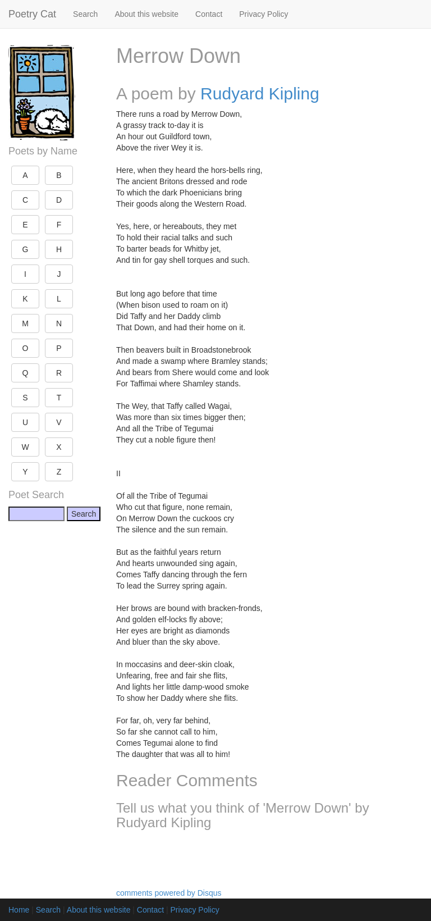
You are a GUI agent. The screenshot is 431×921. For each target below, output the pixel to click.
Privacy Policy (263, 14)
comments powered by (169, 892)
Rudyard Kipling (259, 93)
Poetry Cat (32, 14)
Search (85, 14)
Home (18, 909)
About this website (146, 14)
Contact (208, 14)
